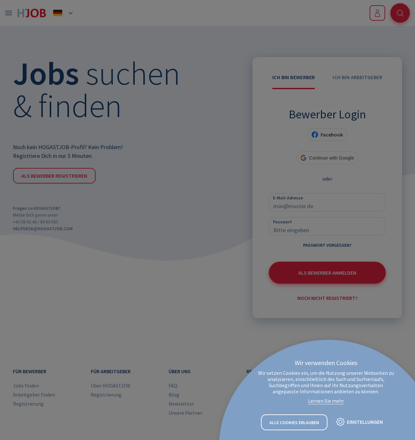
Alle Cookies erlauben (294, 422)
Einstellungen (365, 422)
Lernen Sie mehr (326, 401)
